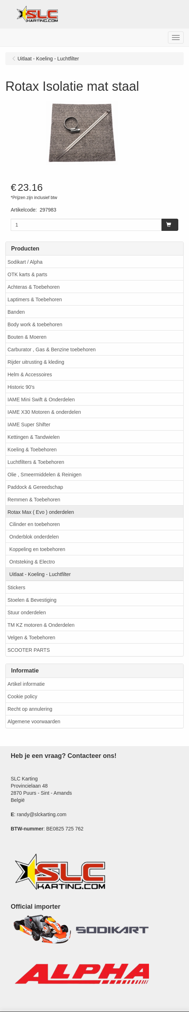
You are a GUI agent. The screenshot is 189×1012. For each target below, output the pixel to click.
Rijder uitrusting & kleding (36, 362)
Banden (16, 312)
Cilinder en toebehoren (34, 524)
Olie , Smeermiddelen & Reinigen (44, 474)
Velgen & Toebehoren (31, 637)
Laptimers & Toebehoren (35, 299)
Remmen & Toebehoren (34, 499)
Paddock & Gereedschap (35, 487)
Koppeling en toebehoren (37, 549)
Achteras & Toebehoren (34, 287)
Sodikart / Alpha (25, 262)
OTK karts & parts (27, 274)
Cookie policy (22, 696)
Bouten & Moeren (27, 337)
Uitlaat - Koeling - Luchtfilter (40, 574)
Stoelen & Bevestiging (32, 600)
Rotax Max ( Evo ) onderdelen (41, 512)
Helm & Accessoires (30, 374)
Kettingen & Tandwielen (34, 437)
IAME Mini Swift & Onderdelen (41, 399)
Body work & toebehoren (35, 324)
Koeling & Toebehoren (32, 449)
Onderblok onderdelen (34, 537)
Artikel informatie (26, 684)
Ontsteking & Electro (32, 562)
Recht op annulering (30, 709)
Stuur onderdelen (27, 612)
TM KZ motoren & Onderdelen (41, 625)
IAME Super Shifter (29, 424)
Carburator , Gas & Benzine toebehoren (52, 349)
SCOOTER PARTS (29, 650)
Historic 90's (21, 387)
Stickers (16, 587)
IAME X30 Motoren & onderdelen (44, 412)
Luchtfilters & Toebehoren (36, 462)
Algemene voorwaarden (34, 721)
